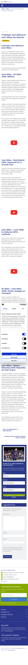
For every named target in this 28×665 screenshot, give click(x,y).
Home (3, 9)
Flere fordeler (4, 581)
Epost (5, 539)
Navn (4, 473)
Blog (7, 9)
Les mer (3, 641)
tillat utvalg (14, 357)
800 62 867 (19, 648)
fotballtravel (18, 421)
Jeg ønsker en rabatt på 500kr (14, 495)
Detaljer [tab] (14, 308)
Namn (5, 533)
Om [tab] (23, 308)
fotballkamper (5, 41)
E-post (5, 487)
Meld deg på (14, 599)
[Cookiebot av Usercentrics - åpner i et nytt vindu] (20, 305)
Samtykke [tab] (5, 308)
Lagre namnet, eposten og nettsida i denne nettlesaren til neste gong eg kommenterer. (13, 549)
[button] (2, 5)
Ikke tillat (14, 360)
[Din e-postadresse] (14, 595)
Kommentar (6, 514)
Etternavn (5, 480)
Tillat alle (14, 354)
